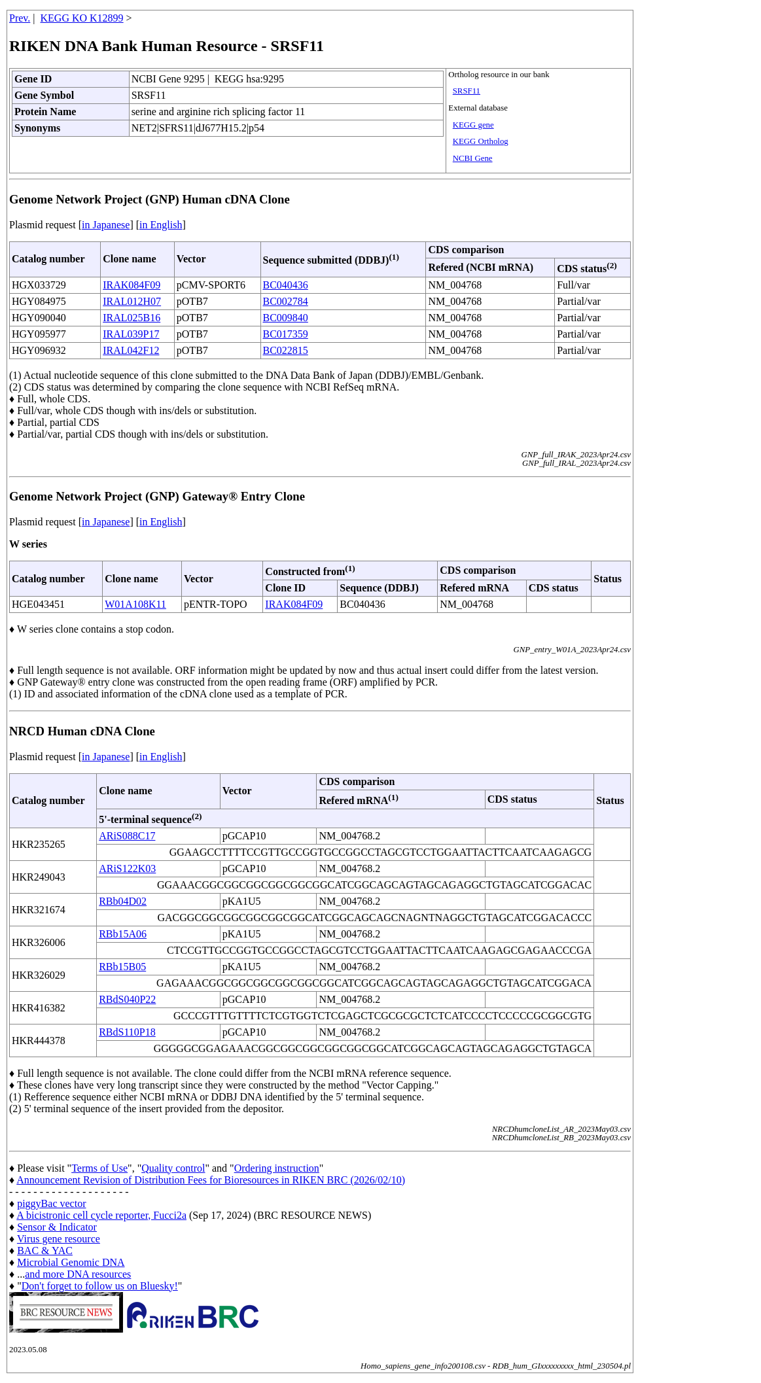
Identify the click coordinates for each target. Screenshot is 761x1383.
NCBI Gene (473, 158)
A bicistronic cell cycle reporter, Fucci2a (101, 1215)
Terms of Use (99, 1168)
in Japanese (106, 224)
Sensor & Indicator (57, 1227)
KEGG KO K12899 (82, 18)
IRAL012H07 (132, 301)
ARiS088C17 (127, 835)
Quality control (173, 1168)
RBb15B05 (122, 966)
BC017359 (285, 334)
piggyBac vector (51, 1203)
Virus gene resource (58, 1238)
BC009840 (285, 317)
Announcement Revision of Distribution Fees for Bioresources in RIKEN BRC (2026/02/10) (210, 1179)
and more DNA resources (78, 1274)
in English (160, 224)
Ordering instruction (276, 1168)
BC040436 (285, 284)
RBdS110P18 (127, 1032)
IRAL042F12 (131, 350)
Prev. (19, 18)
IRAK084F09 (131, 284)
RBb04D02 (123, 901)
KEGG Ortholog (480, 141)
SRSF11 (466, 91)
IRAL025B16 (131, 317)
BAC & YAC (45, 1250)
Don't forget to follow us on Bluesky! (100, 1285)
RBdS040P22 (127, 999)
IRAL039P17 (131, 334)
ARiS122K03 (127, 868)
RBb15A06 (123, 933)
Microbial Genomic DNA (70, 1262)
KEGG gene (473, 125)
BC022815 (285, 350)
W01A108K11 (135, 604)
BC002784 (285, 301)
